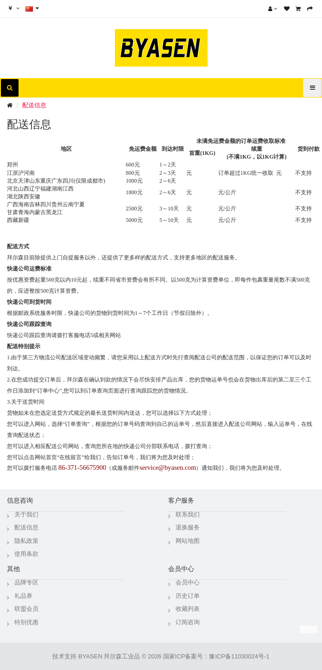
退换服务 (188, 527)
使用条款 (26, 553)
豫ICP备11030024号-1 (239, 656)
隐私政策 (26, 540)
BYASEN (90, 656)
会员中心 (188, 582)
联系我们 (188, 514)
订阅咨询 (188, 622)
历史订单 (188, 595)
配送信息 (34, 105)
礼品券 (23, 595)
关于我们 (26, 514)
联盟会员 (26, 608)
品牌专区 (26, 582)
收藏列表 (188, 608)
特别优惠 (26, 622)
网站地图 (188, 540)
